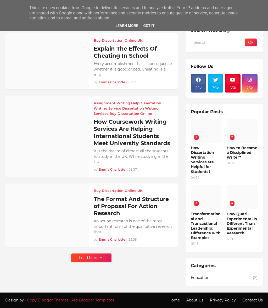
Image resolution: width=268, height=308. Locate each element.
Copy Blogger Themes (47, 300)
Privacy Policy (223, 300)
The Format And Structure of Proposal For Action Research (131, 206)
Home (174, 300)
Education (224, 277)
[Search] (218, 42)
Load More (88, 257)
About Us (194, 300)
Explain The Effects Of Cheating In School (125, 52)
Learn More (126, 26)
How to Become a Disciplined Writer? (242, 152)
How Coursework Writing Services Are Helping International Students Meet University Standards (132, 132)
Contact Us (252, 300)
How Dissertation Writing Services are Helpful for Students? (202, 159)
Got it (148, 26)
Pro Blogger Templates (92, 300)
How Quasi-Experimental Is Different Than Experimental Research (242, 223)
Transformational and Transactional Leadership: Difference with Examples (206, 226)
